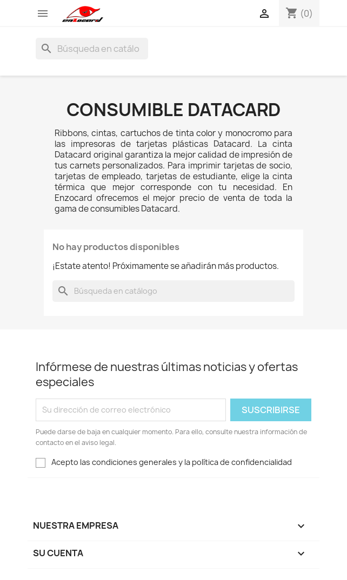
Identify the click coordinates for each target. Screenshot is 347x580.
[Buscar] (92, 48)
